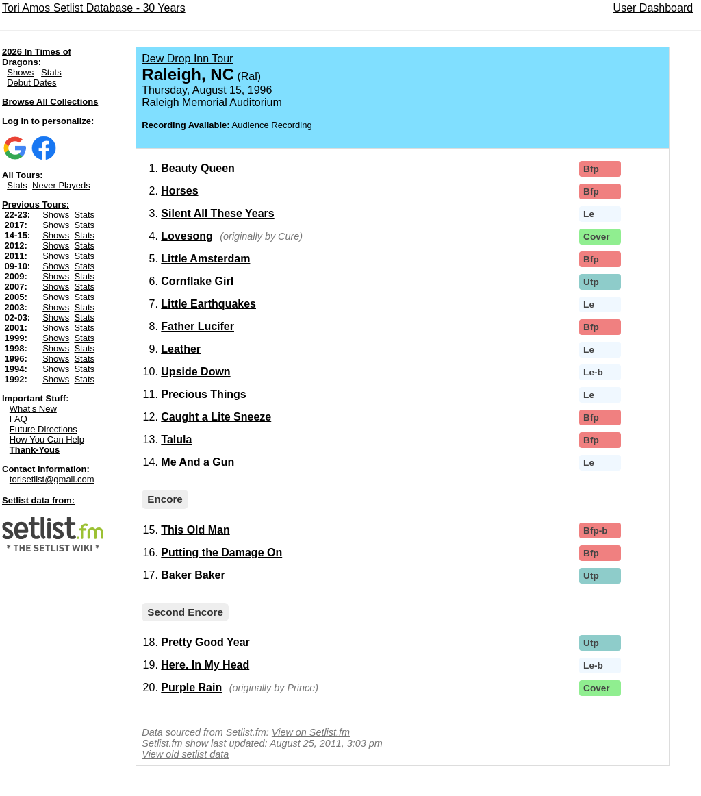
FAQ (18, 419)
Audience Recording (272, 125)
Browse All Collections (50, 102)
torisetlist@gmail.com (52, 479)
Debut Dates (31, 82)
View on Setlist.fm (311, 732)
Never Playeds (61, 185)
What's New (33, 408)
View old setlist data (185, 754)
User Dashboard (653, 8)
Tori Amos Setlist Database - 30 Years (94, 8)
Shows (20, 72)
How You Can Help (47, 439)
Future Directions (43, 429)
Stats (51, 72)
